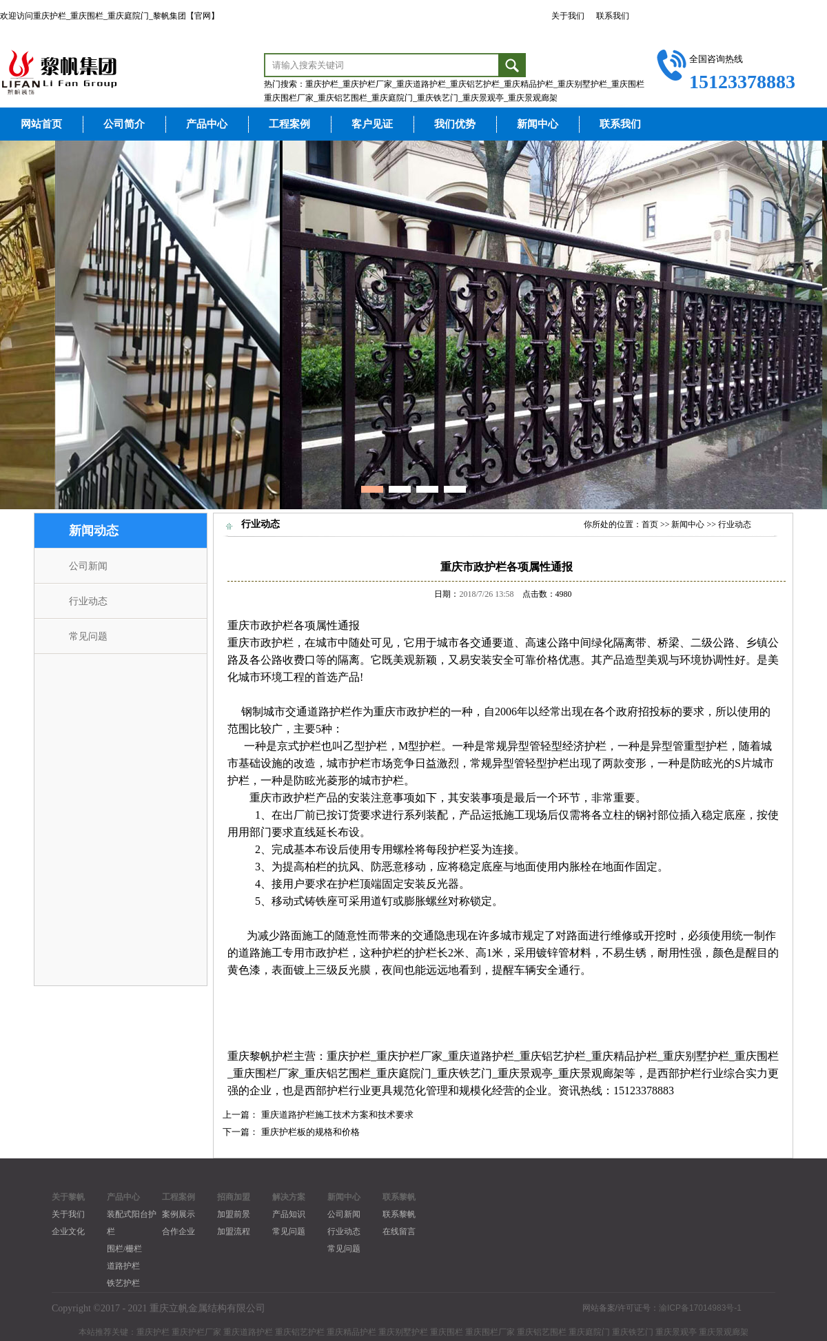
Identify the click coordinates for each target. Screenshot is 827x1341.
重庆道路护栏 (481, 1056)
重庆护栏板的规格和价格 (310, 1132)
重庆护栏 (349, 1056)
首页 (650, 524)
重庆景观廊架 (591, 1073)
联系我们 (612, 16)
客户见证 (372, 124)
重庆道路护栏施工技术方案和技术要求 (337, 1114)
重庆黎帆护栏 (260, 1056)
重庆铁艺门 (464, 1073)
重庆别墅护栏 (696, 1056)
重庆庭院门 (403, 1073)
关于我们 (567, 16)
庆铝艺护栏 (558, 1056)
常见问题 (88, 636)
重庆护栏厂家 (409, 1056)
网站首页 (41, 124)
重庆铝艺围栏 (338, 1073)
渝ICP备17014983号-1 (700, 1308)
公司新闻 (88, 566)
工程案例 (289, 124)
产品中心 (206, 124)
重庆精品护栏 (624, 1056)
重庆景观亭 (525, 1073)
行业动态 (88, 601)
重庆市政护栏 (260, 625)
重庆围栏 (757, 1056)
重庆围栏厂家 (266, 1073)
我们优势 (455, 124)
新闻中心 (537, 124)
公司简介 (124, 124)
